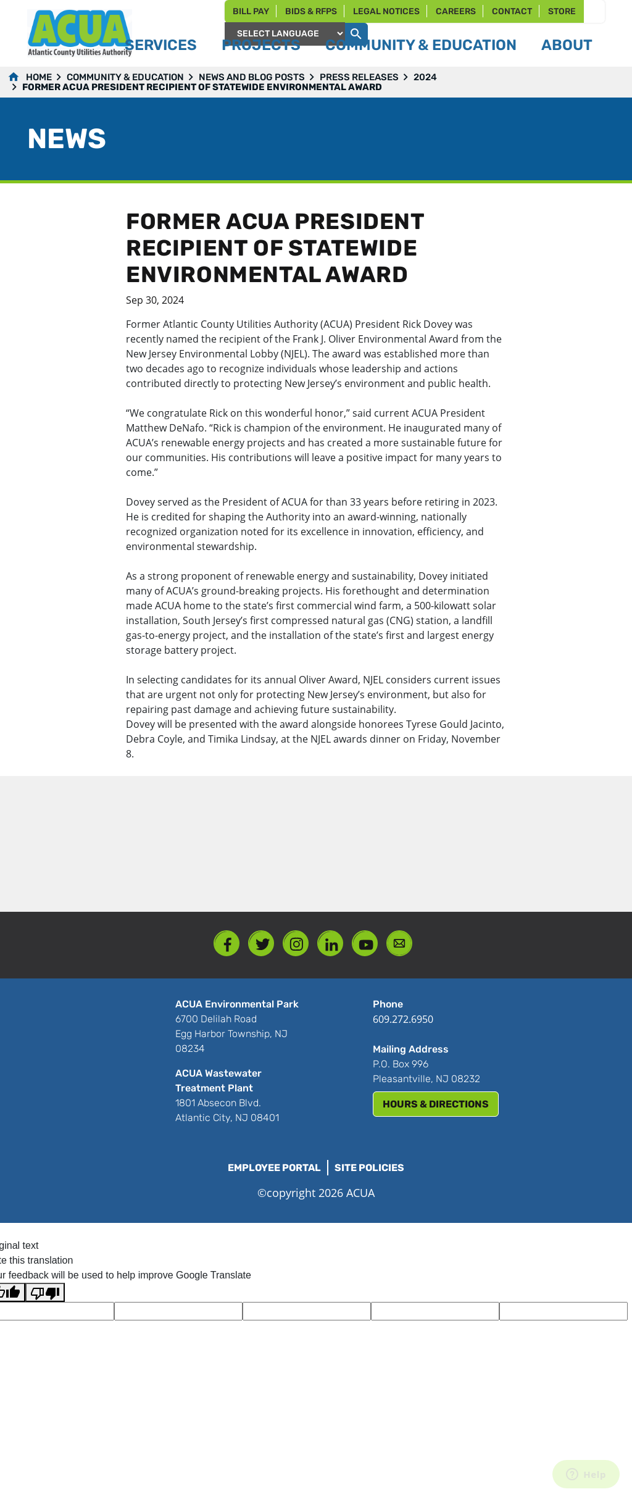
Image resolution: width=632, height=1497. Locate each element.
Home (39, 77)
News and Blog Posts (252, 77)
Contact (512, 11)
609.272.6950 (403, 1019)
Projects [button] (261, 45)
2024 (425, 77)
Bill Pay (251, 11)
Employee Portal (274, 1168)
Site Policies (369, 1168)
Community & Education (125, 77)
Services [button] (161, 45)
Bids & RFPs (311, 11)
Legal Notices (386, 11)
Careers (456, 11)
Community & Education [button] (421, 45)
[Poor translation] (45, 1292)
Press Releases (359, 77)
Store (562, 11)
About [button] (566, 45)
